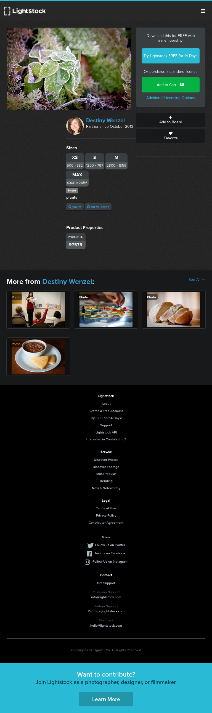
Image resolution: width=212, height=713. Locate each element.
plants (74, 206)
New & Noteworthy (106, 488)
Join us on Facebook (109, 553)
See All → (197, 280)
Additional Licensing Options (170, 98)
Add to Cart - (170, 85)
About (106, 403)
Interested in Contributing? (106, 439)
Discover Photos (106, 459)
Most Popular (106, 473)
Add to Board (170, 120)
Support (106, 425)
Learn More (106, 699)
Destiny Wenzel (105, 120)
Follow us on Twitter (110, 544)
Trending (106, 480)
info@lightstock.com (106, 597)
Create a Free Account (106, 410)
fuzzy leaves (98, 206)
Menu (203, 11)
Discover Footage (106, 466)
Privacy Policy (106, 515)
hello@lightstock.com (106, 625)
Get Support (106, 583)
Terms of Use (106, 508)
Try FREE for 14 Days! (106, 418)
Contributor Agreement (106, 522)
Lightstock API (106, 432)
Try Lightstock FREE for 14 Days (171, 56)
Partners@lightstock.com (106, 611)
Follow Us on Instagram (110, 561)
